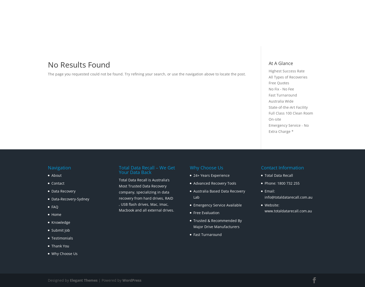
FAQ (54, 206)
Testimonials (62, 238)
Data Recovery (63, 191)
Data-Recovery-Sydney (70, 199)
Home (56, 214)
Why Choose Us (64, 253)
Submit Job (60, 230)
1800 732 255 (288, 183)
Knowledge (60, 222)
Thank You (60, 246)
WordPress (131, 280)
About (56, 175)
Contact (57, 183)
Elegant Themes (84, 280)
